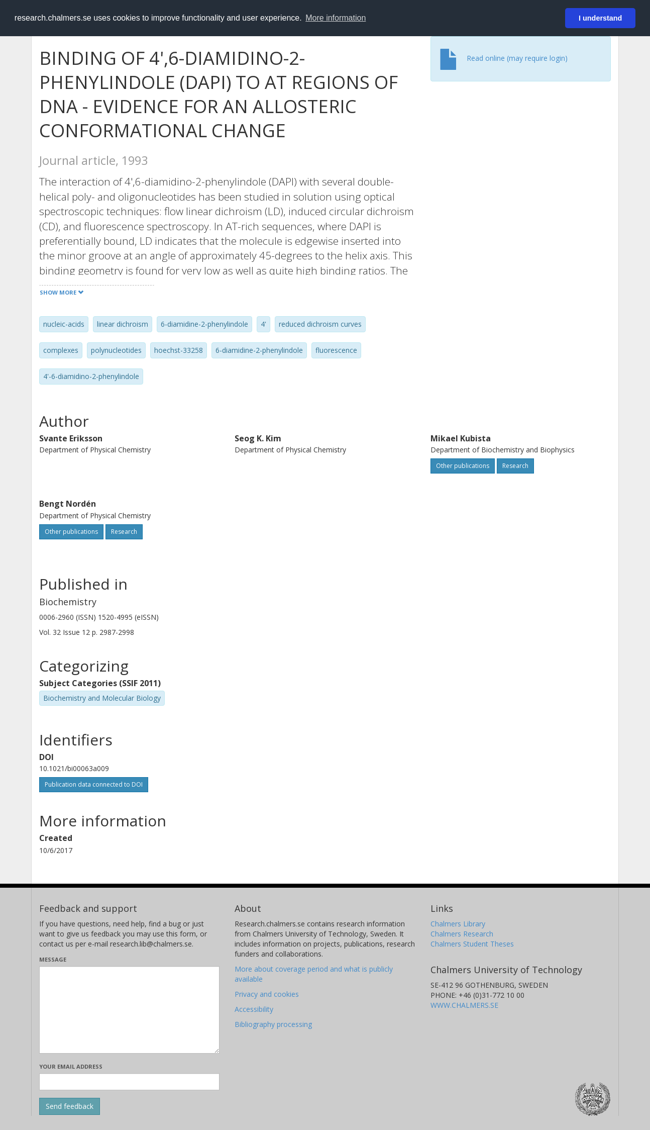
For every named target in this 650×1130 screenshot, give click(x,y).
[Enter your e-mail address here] (129, 1081)
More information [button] (335, 18)
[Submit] (69, 1106)
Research (515, 465)
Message (52, 959)
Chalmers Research (461, 933)
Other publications (462, 465)
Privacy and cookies (267, 994)
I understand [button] (600, 18)
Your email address (70, 1066)
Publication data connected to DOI (94, 784)
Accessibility (254, 1009)
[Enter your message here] (129, 1010)
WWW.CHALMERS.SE (464, 1005)
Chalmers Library (457, 923)
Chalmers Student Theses (472, 944)
